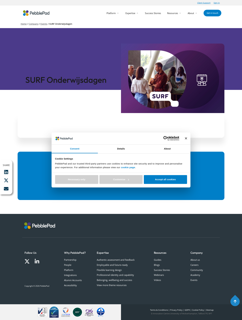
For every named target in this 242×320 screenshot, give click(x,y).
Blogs (157, 264)
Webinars (159, 274)
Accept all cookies (165, 179)
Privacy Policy (176, 310)
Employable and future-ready (112, 264)
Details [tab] (121, 148)
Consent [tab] (74, 148)
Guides (157, 259)
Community (196, 270)
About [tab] (167, 148)
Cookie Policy (198, 310)
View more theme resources (112, 285)
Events (43, 23)
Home (24, 23)
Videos (157, 280)
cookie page (128, 167)
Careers (194, 264)
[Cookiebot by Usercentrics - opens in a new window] (165, 138)
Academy (195, 274)
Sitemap (210, 310)
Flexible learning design (109, 270)
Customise (121, 179)
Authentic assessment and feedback (116, 259)
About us (195, 259)
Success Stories (162, 270)
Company (33, 23)
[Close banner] (186, 138)
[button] (204, 3)
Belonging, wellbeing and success (114, 280)
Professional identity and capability (115, 274)
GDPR (187, 310)
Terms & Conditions (159, 310)
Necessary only (76, 179)
